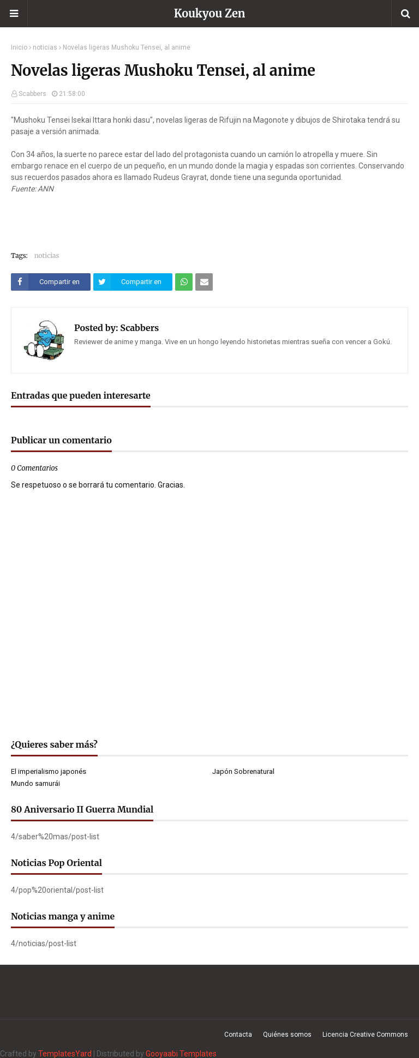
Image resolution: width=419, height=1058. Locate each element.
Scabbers (32, 94)
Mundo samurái (35, 783)
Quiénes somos (287, 1034)
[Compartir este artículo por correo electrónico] (204, 282)
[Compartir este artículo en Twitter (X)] (133, 282)
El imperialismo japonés (48, 771)
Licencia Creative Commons (365, 1034)
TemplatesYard (65, 1053)
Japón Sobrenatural (243, 771)
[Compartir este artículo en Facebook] (51, 282)
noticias (45, 47)
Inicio (19, 47)
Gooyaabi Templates (181, 1053)
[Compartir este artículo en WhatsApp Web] (184, 282)
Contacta (238, 1034)
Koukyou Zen (210, 13)
